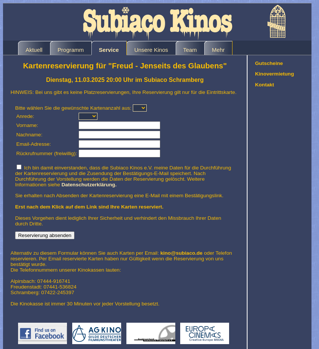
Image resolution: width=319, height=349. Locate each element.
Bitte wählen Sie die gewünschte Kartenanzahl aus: (73, 108)
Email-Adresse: (33, 144)
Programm (71, 50)
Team (190, 50)
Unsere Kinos (151, 50)
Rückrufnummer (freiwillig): (46, 153)
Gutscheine (269, 63)
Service (109, 50)
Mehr (218, 50)
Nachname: (29, 134)
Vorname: (27, 125)
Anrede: (25, 116)
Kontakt (264, 85)
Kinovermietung (274, 74)
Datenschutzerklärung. (89, 184)
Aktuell (34, 50)
